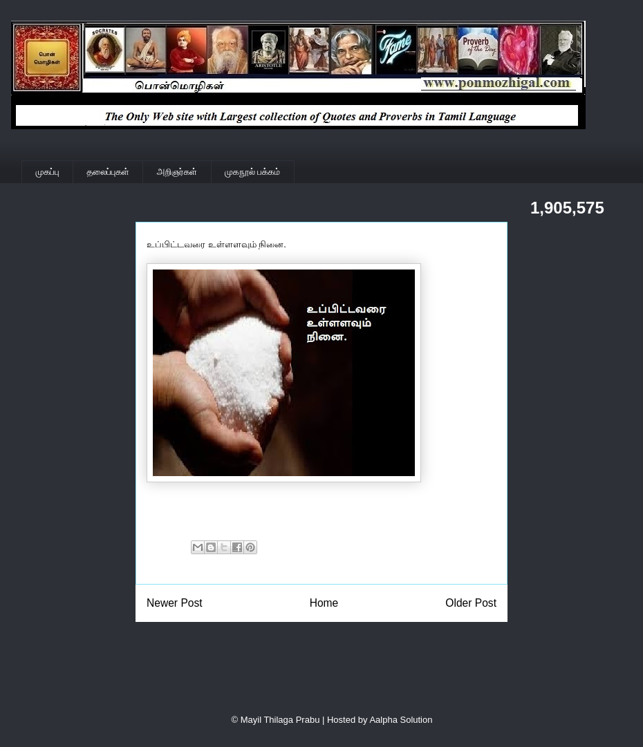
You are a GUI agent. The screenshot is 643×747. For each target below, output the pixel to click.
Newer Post (175, 603)
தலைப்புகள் (108, 172)
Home (324, 603)
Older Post (470, 603)
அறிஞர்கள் (177, 172)
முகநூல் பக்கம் (252, 172)
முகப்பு (47, 172)
